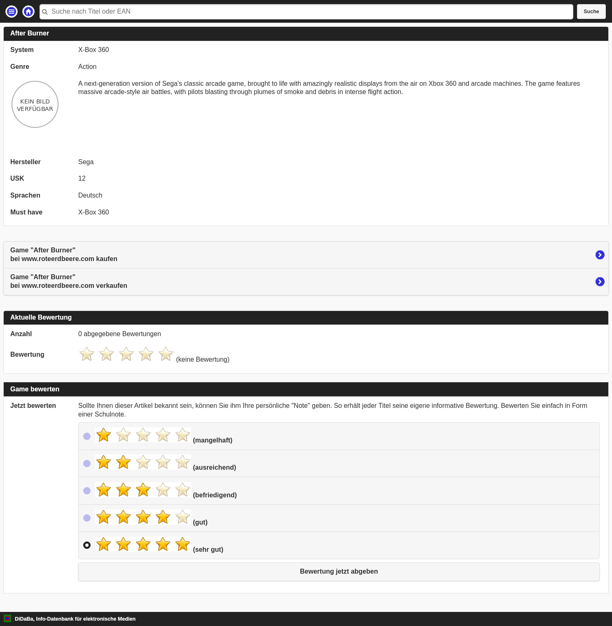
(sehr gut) (159, 545)
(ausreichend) (165, 462)
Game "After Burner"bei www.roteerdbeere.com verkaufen (68, 281)
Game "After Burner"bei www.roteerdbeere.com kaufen (63, 254)
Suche (591, 11)
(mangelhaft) (163, 435)
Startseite (28, 11)
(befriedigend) (166, 490)
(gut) (151, 517)
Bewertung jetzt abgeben (339, 571)
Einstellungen (11, 11)
